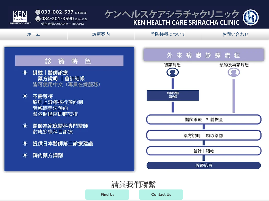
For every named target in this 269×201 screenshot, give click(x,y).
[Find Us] (107, 194)
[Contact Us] (161, 194)
